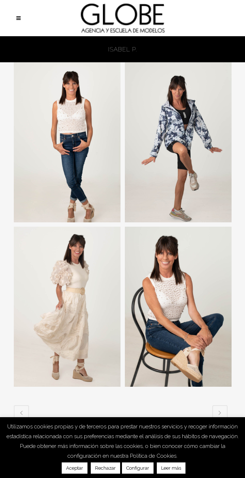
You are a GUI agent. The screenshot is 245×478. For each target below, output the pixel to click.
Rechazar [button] (105, 468)
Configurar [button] (137, 468)
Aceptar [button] (74, 468)
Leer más (171, 468)
